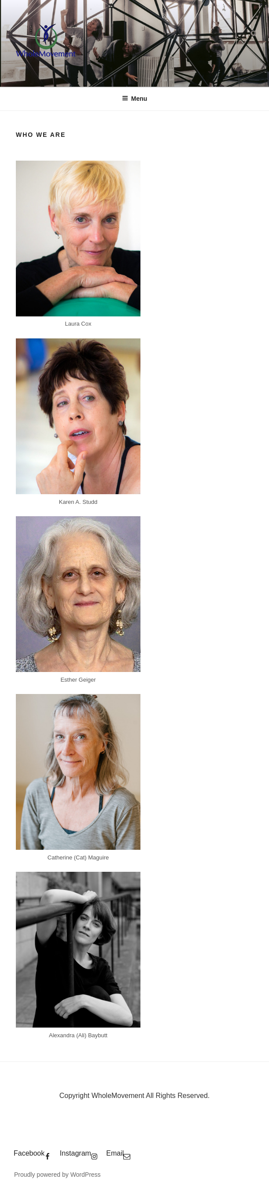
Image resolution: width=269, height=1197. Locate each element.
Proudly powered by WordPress (57, 1174)
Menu (134, 98)
